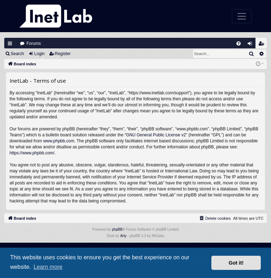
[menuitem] (238, 43)
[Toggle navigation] (242, 16)
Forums (33, 43)
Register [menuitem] (263, 45)
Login (39, 53)
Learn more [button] (48, 267)
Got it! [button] (236, 263)
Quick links (10, 43)
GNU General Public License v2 (156, 134)
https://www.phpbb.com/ (32, 152)
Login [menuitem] (251, 45)
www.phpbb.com (58, 140)
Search (17, 53)
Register (63, 53)
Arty (123, 236)
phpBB (117, 229)
